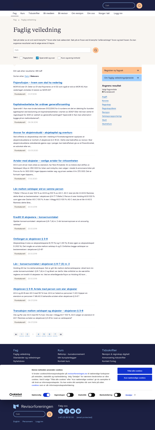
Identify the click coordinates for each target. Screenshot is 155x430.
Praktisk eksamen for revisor (72, 372)
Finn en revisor (109, 379)
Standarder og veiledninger (26, 357)
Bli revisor (63, 13)
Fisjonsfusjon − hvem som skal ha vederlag (37, 82)
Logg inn (118, 13)
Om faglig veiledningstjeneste (119, 77)
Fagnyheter (26, 57)
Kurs (22, 13)
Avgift (104, 97)
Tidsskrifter (34, 13)
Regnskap (106, 104)
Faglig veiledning (28, 20)
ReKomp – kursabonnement (71, 354)
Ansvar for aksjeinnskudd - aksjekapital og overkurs (42, 132)
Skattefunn (107, 124)
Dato (27, 76)
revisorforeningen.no (77, 404)
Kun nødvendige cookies (135, 408)
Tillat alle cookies (134, 401)
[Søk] (139, 6)
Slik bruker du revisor (112, 376)
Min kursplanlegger (67, 357)
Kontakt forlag (109, 361)
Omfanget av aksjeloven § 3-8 (30, 238)
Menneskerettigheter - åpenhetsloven (31, 394)
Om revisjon (77, 13)
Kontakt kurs (64, 361)
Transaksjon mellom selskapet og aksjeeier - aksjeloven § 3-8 (48, 310)
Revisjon (106, 112)
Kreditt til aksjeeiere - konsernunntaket (35, 217)
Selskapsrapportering (111, 116)
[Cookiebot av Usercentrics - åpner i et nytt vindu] (15, 425)
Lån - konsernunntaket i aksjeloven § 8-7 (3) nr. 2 (41, 263)
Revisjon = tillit (109, 372)
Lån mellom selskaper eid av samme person (38, 188)
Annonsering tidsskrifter (114, 357)
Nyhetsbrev (19, 361)
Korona (105, 100)
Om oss (91, 13)
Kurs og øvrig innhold (69, 57)
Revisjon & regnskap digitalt (115, 354)
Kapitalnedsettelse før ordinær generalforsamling (41, 104)
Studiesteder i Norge (68, 379)
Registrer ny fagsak (113, 70)
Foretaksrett (20, 94)
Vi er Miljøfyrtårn (21, 391)
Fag (15, 13)
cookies (35, 415)
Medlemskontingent (23, 379)
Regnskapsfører (109, 108)
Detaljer (129, 425)
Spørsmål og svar (45, 57)
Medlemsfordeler (21, 372)
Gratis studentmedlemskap (26, 376)
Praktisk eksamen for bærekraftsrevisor (77, 376)
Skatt (104, 120)
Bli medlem (48, 13)
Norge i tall (104, 13)
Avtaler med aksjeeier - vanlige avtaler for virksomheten (45, 160)
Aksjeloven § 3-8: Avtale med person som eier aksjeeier (45, 288)
